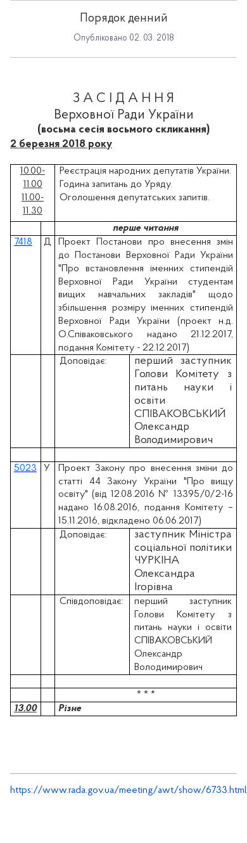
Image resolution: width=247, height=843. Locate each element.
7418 (23, 242)
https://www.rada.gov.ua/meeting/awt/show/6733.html (128, 790)
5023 (25, 468)
